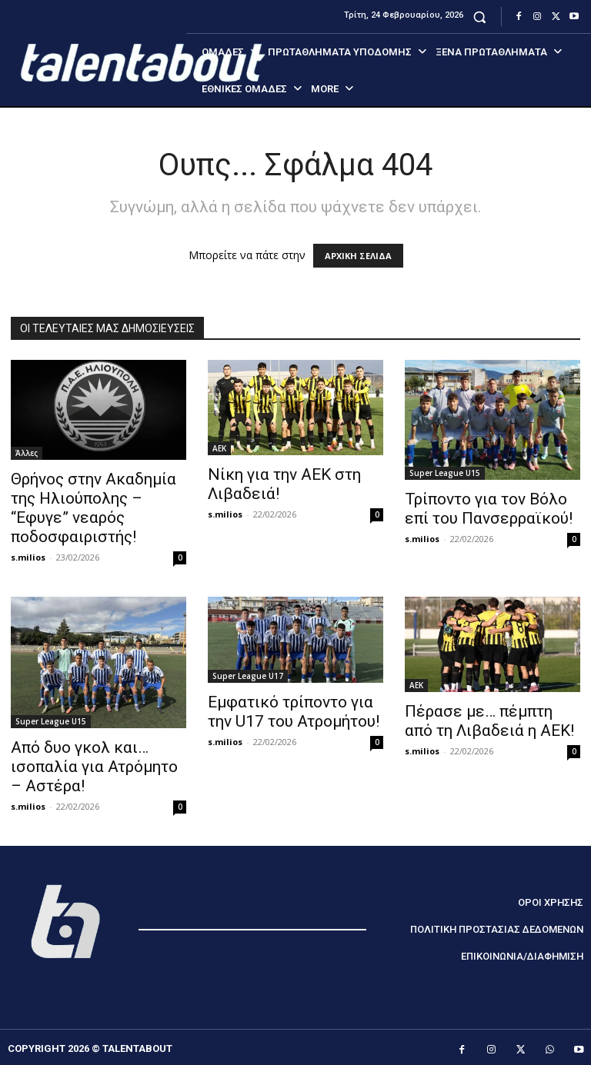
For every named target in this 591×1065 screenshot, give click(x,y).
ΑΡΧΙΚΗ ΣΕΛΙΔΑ (358, 255)
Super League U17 (247, 676)
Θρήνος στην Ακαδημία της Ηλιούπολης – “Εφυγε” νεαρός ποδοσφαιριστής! (93, 508)
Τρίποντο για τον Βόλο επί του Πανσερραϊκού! (489, 509)
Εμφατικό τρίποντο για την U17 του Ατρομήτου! (293, 712)
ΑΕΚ (219, 448)
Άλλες (26, 453)
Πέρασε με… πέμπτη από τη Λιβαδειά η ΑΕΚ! (489, 721)
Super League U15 (444, 473)
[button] (479, 16)
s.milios (28, 557)
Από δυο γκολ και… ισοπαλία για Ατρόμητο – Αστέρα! (94, 766)
